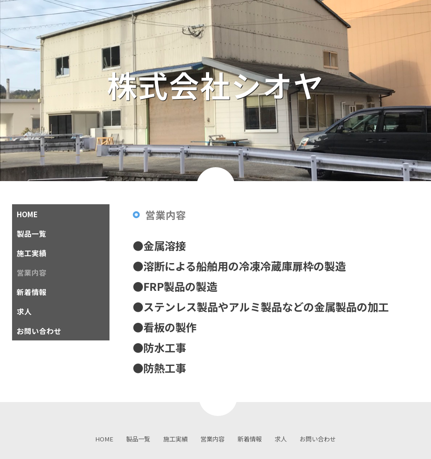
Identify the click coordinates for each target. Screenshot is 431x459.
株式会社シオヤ (231, 85)
